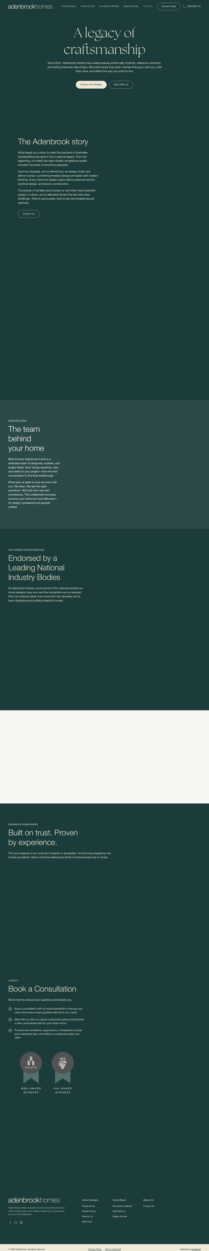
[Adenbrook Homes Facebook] (10, 1223)
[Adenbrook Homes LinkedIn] (21, 1223)
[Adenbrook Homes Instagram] (15, 1223)
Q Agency (196, 1249)
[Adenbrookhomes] (30, 6)
